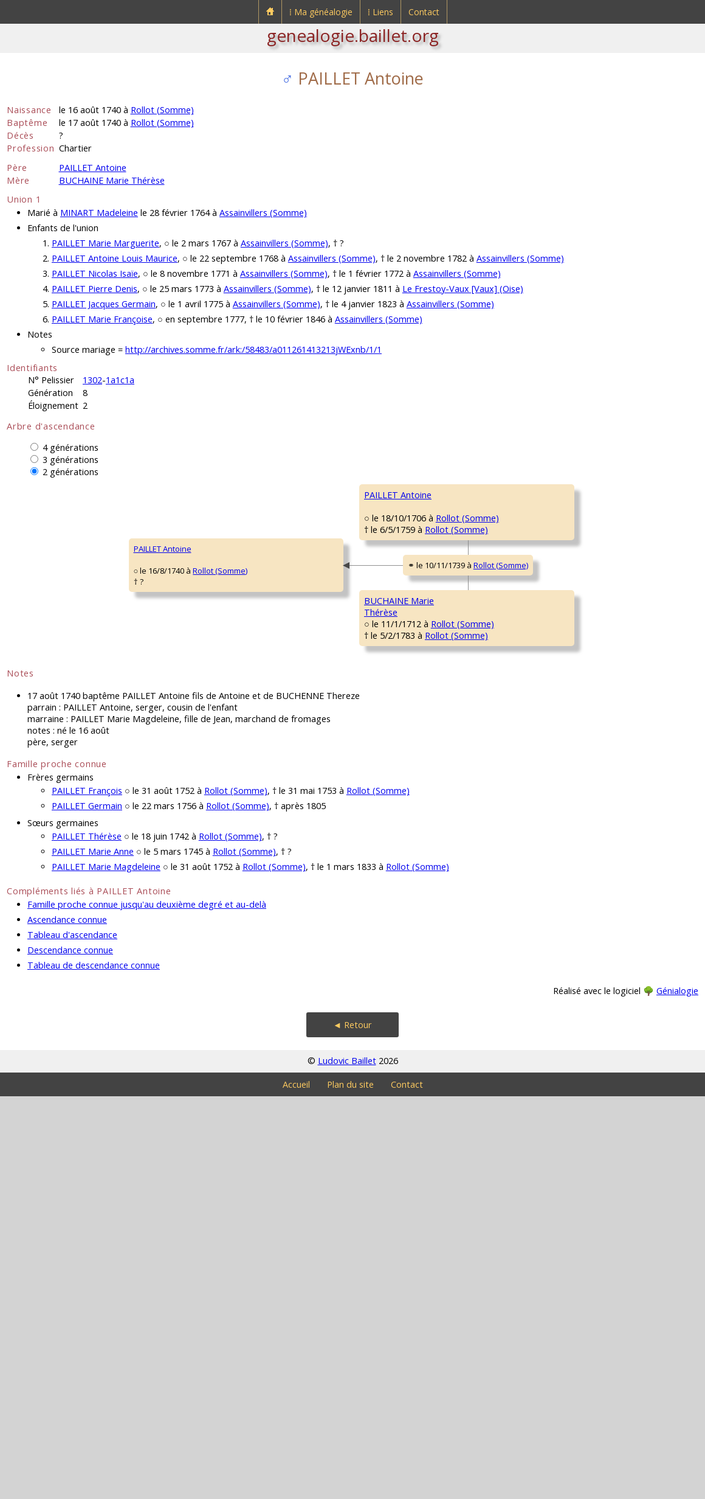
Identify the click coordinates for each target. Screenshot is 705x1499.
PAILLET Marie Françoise (102, 319)
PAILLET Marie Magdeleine (106, 1269)
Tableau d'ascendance (72, 1337)
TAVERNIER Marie (395, 677)
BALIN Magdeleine (397, 969)
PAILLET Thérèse (87, 1239)
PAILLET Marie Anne (93, 1254)
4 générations (70, 447)
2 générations (70, 472)
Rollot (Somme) (162, 110)
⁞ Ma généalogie (320, 12)
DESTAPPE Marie (569, 1005)
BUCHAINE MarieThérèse (220, 902)
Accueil (296, 1487)
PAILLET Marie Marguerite (105, 243)
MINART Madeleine (99, 212)
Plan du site (350, 1487)
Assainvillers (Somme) (263, 212)
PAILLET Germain (87, 1208)
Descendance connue (70, 1352)
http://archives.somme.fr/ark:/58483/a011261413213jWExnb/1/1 (253, 349)
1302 (92, 380)
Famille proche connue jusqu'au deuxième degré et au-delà (146, 1307)
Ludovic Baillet (347, 1463)
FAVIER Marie (562, 713)
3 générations (70, 459)
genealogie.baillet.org (353, 35)
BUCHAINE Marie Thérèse (112, 180)
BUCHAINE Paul (566, 786)
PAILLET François (394, 531)
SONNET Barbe (566, 567)
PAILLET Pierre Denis (94, 288)
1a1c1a (120, 380)
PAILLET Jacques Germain (104, 304)
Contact (423, 12)
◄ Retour (352, 1427)
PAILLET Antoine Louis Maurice (114, 258)
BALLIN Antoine (566, 932)
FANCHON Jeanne (571, 859)
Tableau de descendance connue (93, 1368)
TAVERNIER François (575, 640)
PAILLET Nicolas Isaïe (95, 273)
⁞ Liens (380, 12)
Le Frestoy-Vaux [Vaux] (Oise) (462, 288)
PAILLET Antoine (92, 167)
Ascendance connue (67, 1322)
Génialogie (677, 1393)
